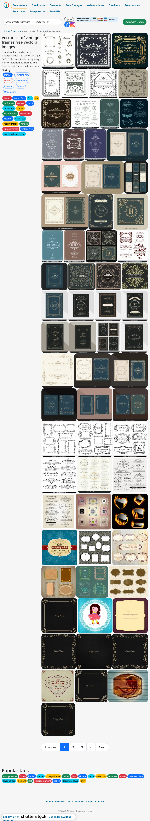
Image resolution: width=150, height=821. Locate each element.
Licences (60, 801)
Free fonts (55, 5)
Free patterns (37, 11)
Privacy (79, 801)
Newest (7, 80)
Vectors (17, 31)
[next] (102, 747)
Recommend (22, 80)
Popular (20, 86)
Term (70, 801)
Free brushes (132, 5)
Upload (69, 19)
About (89, 801)
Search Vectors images (17, 22)
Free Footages (74, 5)
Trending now (22, 74)
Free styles (19, 11)
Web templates (95, 5)
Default (7, 74)
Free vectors (20, 5)
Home (6, 31)
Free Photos (38, 5)
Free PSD (55, 11)
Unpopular (9, 92)
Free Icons (114, 5)
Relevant (8, 86)
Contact (99, 801)
